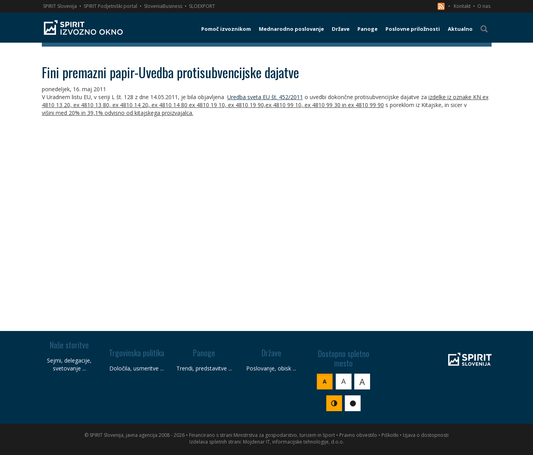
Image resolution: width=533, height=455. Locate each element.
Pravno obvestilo (358, 435)
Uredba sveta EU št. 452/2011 (265, 97)
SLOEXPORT (202, 6)
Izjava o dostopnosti (426, 435)
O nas (483, 6)
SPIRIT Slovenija (60, 6)
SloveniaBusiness (163, 6)
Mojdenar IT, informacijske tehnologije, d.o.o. (293, 441)
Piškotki (390, 435)
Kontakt (462, 6)
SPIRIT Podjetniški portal (110, 6)
